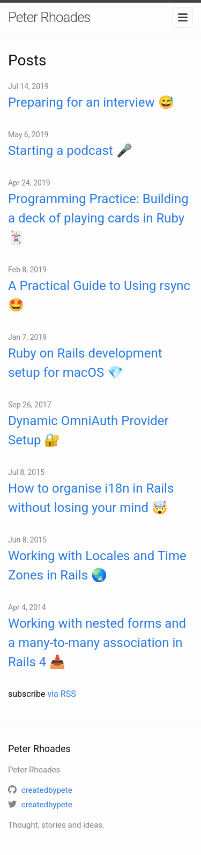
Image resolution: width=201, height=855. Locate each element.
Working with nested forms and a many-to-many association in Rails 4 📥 (97, 643)
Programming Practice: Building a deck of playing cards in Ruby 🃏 (98, 218)
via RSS (61, 694)
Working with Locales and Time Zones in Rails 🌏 (97, 565)
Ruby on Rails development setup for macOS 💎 (85, 363)
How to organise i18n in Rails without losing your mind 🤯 (91, 498)
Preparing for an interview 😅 (91, 102)
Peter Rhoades (49, 17)
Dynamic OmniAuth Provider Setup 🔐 (88, 430)
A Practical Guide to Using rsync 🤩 (99, 295)
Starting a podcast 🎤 (70, 150)
